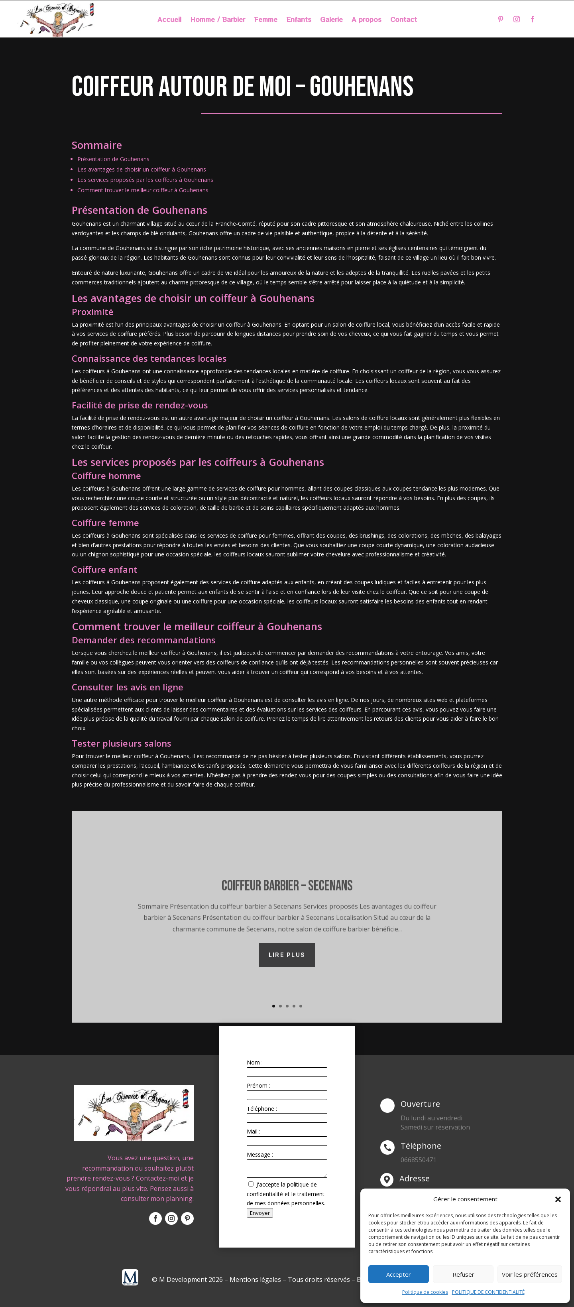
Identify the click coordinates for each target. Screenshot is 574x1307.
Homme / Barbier (217, 20)
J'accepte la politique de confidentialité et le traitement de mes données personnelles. (286, 1194)
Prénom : (258, 1085)
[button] (558, 1199)
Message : (260, 1154)
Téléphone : (262, 1108)
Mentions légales (255, 1279)
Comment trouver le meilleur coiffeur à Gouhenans (142, 190)
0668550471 (418, 1159)
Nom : (255, 1062)
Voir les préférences (530, 1274)
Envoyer (260, 1212)
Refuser (463, 1274)
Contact (403, 20)
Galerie (331, 20)
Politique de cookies (425, 1292)
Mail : (253, 1131)
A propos (366, 20)
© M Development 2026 (188, 1279)
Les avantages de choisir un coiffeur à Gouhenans (141, 169)
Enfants (298, 20)
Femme (265, 20)
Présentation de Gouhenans (113, 159)
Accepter (398, 1274)
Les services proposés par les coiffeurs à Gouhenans (145, 179)
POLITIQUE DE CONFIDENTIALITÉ (488, 1292)
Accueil (169, 20)
